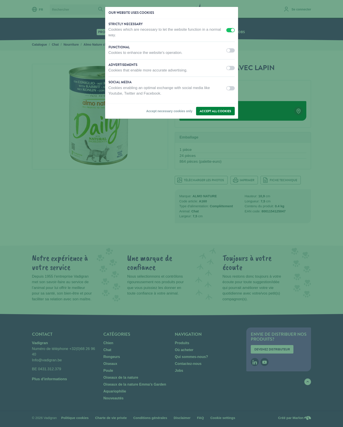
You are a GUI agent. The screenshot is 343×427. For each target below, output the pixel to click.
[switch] (230, 30)
